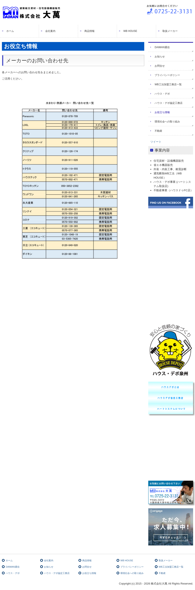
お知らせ (160, 56)
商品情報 (89, 31)
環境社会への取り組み (167, 121)
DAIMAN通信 (162, 47)
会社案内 (50, 31)
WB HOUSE (130, 31)
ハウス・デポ (162, 93)
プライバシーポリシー (167, 75)
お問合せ (160, 65)
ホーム (10, 31)
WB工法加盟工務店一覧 (168, 84)
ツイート (155, 141)
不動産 (158, 130)
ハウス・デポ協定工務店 (169, 103)
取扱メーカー (170, 31)
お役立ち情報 (162, 112)
